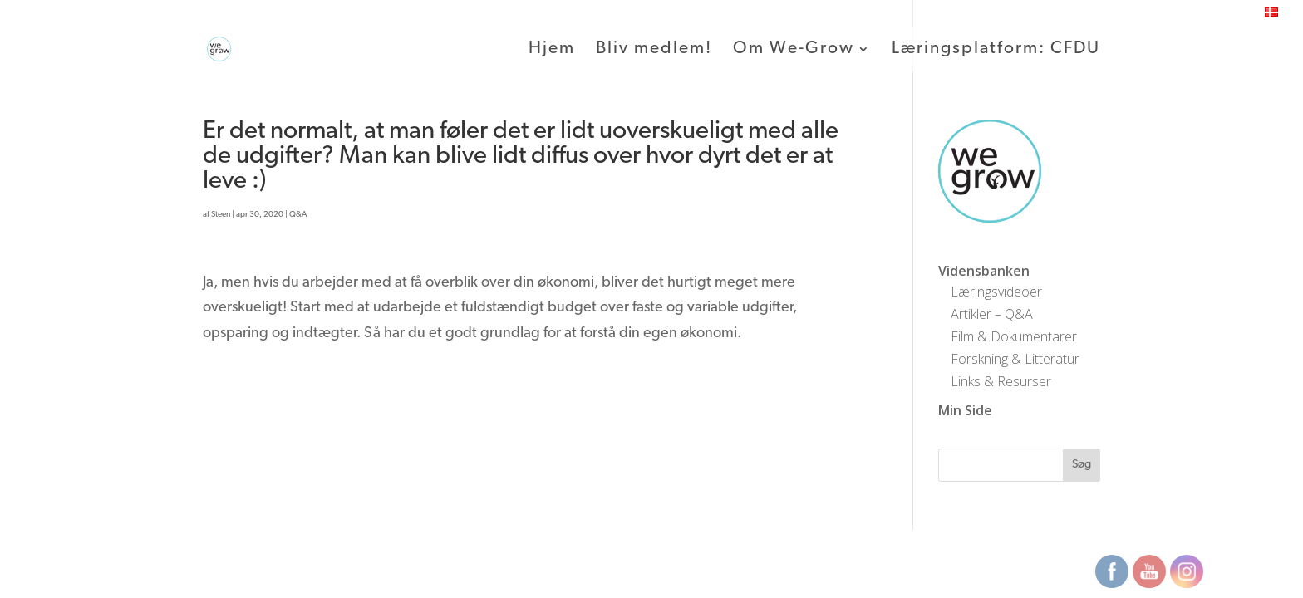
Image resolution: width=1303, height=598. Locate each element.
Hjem (552, 49)
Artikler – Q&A (992, 314)
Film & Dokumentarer (1014, 336)
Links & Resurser (1001, 381)
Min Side (965, 410)
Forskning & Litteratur (1015, 359)
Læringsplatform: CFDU (996, 49)
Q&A (298, 214)
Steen (220, 214)
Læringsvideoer (996, 291)
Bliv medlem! (654, 49)
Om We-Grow (793, 49)
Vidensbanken (984, 271)
